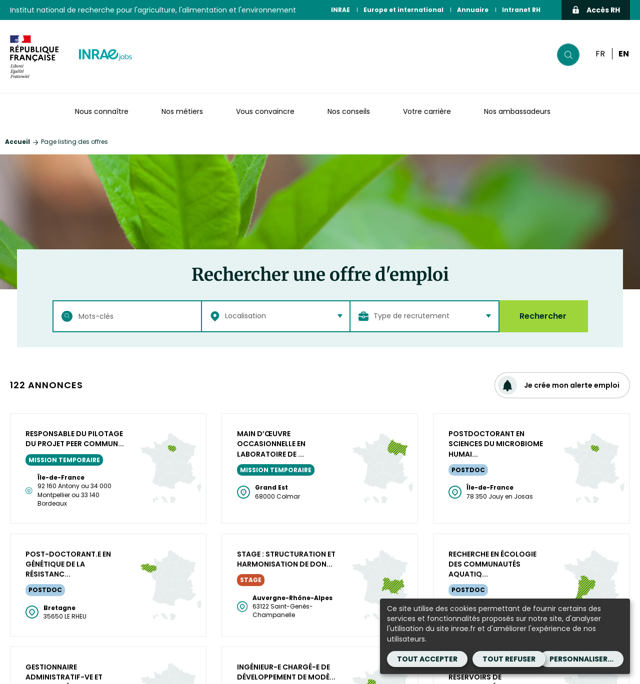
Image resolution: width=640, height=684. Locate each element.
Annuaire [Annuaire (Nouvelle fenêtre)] (472, 9)
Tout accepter (427, 659)
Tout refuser (509, 659)
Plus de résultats (320, 426)
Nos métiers (182, 111)
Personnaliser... (582, 659)
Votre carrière (427, 111)
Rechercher (543, 316)
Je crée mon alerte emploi (559, 385)
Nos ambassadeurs (517, 111)
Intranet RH (521, 9)
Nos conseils (349, 111)
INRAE (340, 9)
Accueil (17, 141)
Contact (339, 673)
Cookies (379, 673)
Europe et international (404, 9)
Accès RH (596, 10)
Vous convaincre (265, 111)
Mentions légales (355, 661)
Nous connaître (101, 111)
